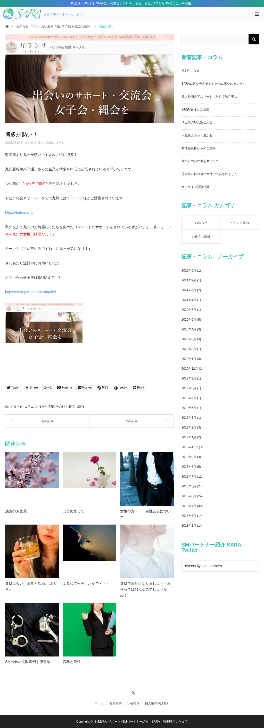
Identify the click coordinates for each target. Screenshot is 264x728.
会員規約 (115, 703)
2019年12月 (190, 368)
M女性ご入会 (191, 71)
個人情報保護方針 (157, 703)
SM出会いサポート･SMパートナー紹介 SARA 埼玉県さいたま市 (141, 721)
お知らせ (22, 26)
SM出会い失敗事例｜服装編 (27, 662)
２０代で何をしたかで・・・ (86, 583)
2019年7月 (189, 398)
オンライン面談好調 (195, 187)
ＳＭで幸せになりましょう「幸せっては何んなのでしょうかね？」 (145, 589)
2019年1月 (189, 437)
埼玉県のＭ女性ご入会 (197, 122)
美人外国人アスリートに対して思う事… (209, 96)
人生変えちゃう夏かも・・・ (202, 135)
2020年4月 (189, 329)
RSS (132, 692)
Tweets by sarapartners (203, 566)
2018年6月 (189, 486)
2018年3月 (189, 516)
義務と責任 (72, 662)
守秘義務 (133, 703)
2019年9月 (189, 378)
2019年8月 (189, 388)
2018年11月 (190, 447)
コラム (35, 26)
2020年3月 (189, 339)
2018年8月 (189, 467)
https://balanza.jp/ (19, 212)
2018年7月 (189, 476)
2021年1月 (189, 300)
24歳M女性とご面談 (195, 109)
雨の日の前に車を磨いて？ (200, 161)
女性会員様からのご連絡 (199, 148)
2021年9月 (189, 280)
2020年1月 (189, 359)
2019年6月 (189, 408)
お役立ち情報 (50, 26)
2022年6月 (189, 270)
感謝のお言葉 (16, 511)
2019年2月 (189, 427)
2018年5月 (189, 496)
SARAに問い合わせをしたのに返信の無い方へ (214, 83)
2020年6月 (189, 319)
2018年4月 (189, 506)
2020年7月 (189, 310)
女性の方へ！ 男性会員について (145, 514)
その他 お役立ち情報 (76, 26)
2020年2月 (189, 349)
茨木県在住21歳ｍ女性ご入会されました (209, 174)
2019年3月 (189, 418)
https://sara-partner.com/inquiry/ (30, 292)
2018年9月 (189, 457)
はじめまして (73, 511)
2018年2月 (189, 525)
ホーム (99, 703)
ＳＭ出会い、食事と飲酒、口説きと (30, 586)
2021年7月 (189, 290)
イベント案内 (239, 223)
